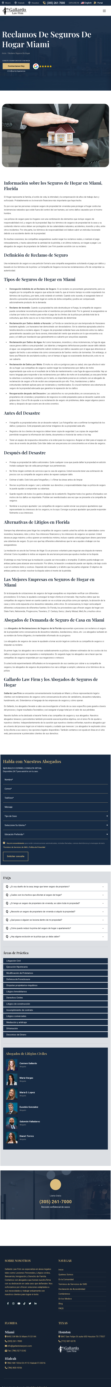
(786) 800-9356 (13, 1359)
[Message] (55, 807)
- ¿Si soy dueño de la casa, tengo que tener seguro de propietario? (38, 887)
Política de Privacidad (37, 847)
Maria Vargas (26, 1078)
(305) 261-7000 (56, 3)
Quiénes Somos (65, 1266)
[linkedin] (35, 1295)
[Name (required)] (55, 779)
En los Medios (65, 1290)
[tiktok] (24, 1295)
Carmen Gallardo (28, 1063)
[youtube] (19, 1295)
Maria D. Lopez (27, 1092)
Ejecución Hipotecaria (17, 967)
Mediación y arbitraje (16, 1022)
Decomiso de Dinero (16, 1034)
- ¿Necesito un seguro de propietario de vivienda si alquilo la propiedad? (40, 912)
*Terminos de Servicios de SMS (15, 847)
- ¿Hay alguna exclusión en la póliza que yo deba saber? (33, 937)
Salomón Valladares (30, 1121)
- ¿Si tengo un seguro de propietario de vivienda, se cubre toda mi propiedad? (43, 903)
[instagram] (13, 1295)
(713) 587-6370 (67, 1333)
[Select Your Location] (55, 834)
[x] (30, 1295)
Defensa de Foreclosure (18, 979)
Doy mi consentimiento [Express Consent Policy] (15, 843)
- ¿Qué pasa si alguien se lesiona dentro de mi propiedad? (34, 920)
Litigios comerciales (16, 1016)
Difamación (12, 1028)
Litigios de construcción (18, 1004)
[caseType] (55, 816)
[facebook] (8, 1295)
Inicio (4, 53)
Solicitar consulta (15, 856)
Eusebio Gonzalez (29, 1107)
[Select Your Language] (55, 825)
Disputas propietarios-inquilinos (21, 985)
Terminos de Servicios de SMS (72, 1276)
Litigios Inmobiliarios (16, 991)
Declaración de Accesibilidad (71, 1281)
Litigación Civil (13, 961)
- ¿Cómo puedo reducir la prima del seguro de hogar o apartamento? (38, 928)
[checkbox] (4, 843)
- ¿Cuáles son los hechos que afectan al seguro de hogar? (34, 895)
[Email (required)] (55, 788)
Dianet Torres (27, 1136)
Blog (60, 1295)
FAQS (61, 1300)
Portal (100, 3)
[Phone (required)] (55, 798)
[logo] (14, 10)
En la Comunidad (66, 1271)
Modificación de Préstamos (19, 973)
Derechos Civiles (14, 997)
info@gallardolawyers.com (18, 1337)
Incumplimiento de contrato (19, 1010)
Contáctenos (64, 1285)
